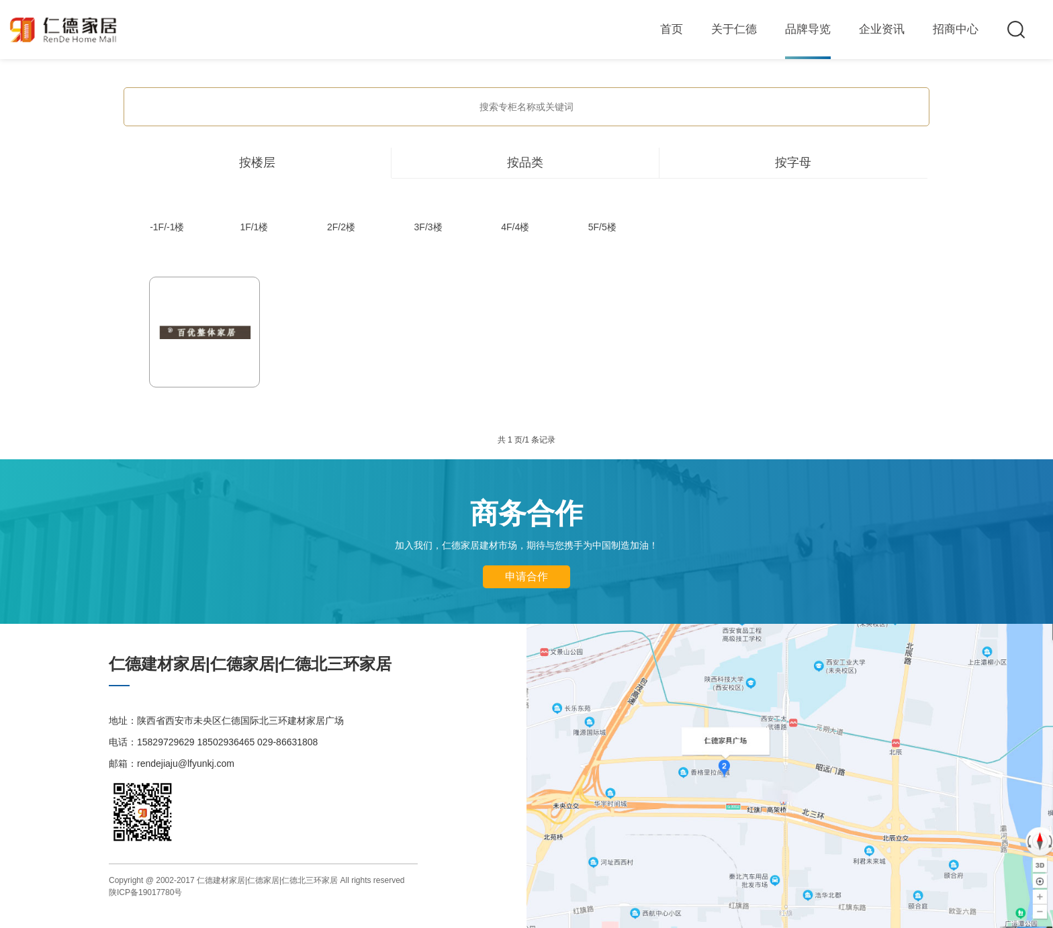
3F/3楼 (428, 227)
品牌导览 (808, 29)
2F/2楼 (341, 227)
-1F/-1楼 (167, 227)
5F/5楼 (602, 227)
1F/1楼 (254, 227)
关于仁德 (734, 29)
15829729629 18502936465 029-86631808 (227, 742)
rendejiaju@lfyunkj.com (185, 763)
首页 (671, 29)
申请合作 (526, 576)
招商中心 (955, 29)
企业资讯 (882, 29)
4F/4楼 (515, 227)
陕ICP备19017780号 (145, 892)
